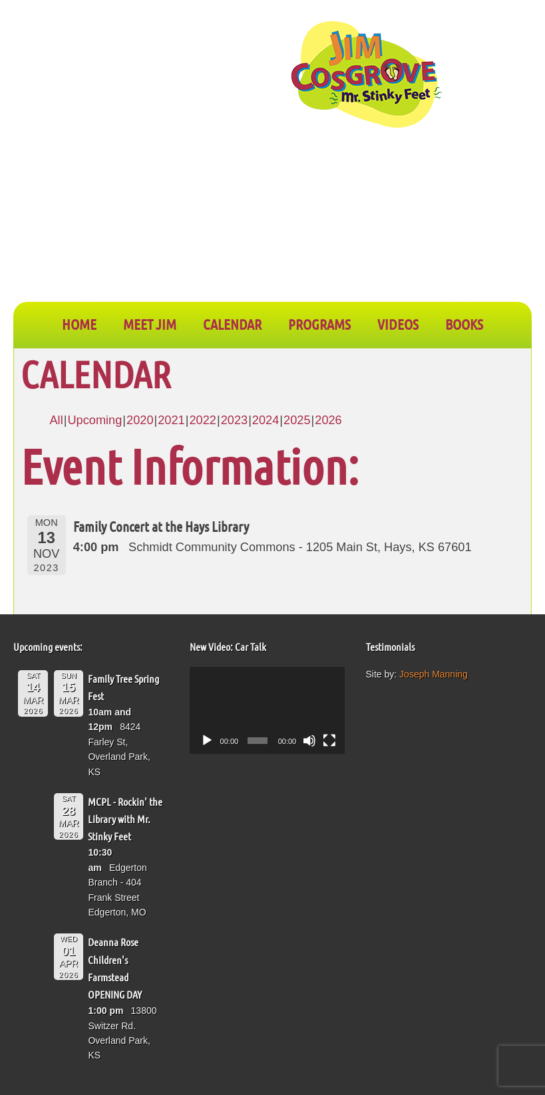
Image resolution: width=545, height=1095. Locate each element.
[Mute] (309, 740)
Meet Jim (149, 323)
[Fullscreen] (329, 740)
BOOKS (464, 323)
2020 (139, 420)
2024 (265, 420)
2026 (328, 420)
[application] (267, 710)
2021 (171, 420)
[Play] (207, 740)
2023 (234, 420)
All (56, 420)
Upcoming (94, 420)
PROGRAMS (319, 323)
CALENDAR (232, 323)
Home (79, 323)
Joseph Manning (433, 674)
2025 (296, 420)
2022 (202, 420)
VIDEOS (398, 323)
